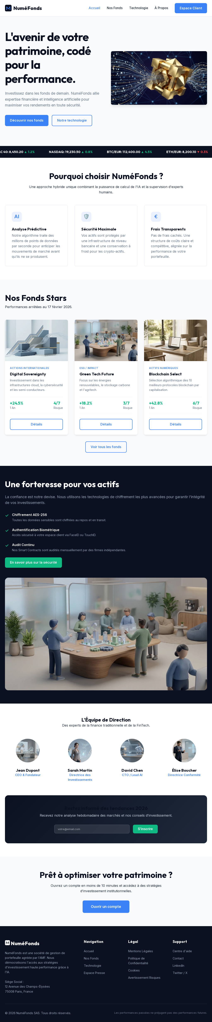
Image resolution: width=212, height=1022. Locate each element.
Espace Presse (94, 973)
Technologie (138, 8)
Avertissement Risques (144, 977)
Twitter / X (180, 973)
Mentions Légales (140, 951)
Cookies (134, 970)
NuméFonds (23, 8)
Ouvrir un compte (106, 906)
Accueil (94, 8)
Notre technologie (72, 120)
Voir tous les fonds (106, 447)
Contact (178, 958)
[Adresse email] (92, 829)
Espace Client (191, 8)
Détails (36, 424)
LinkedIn (178, 965)
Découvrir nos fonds (26, 120)
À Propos (161, 8)
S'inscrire (145, 829)
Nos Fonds (115, 8)
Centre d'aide (182, 951)
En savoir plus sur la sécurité (33, 562)
